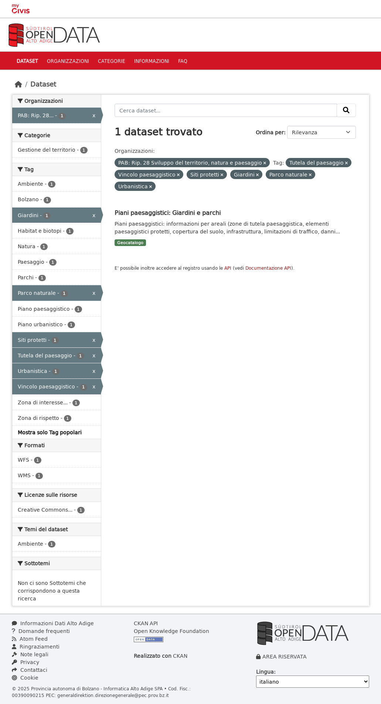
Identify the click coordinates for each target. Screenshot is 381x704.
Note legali (30, 654)
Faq (182, 61)
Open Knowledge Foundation (171, 631)
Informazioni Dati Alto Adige (53, 623)
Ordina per (270, 132)
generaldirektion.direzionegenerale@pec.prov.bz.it (113, 695)
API (227, 268)
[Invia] (346, 110)
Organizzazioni (68, 61)
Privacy (25, 662)
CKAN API (146, 623)
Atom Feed (30, 639)
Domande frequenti (41, 631)
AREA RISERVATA (284, 656)
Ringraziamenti (35, 646)
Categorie (111, 61)
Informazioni (151, 61)
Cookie (25, 677)
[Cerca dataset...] (226, 110)
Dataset (27, 61)
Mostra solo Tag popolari (50, 432)
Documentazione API (268, 268)
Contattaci (29, 670)
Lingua (265, 672)
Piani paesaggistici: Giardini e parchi (168, 212)
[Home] (18, 84)
